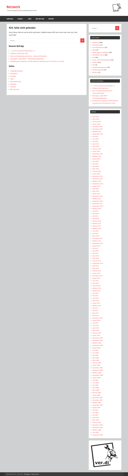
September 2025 (97, 134)
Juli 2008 (95, 380)
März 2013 (95, 283)
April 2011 (95, 313)
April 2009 (95, 358)
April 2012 (95, 298)
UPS (93, 65)
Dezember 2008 (97, 368)
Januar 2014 (96, 273)
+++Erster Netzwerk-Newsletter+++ (22, 51)
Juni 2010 (95, 325)
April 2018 (95, 218)
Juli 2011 (95, 308)
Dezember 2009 (97, 338)
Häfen (94, 50)
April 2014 (95, 266)
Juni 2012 (95, 293)
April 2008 (95, 387)
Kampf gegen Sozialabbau (100, 52)
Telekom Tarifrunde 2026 (19, 53)
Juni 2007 (95, 412)
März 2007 (95, 420)
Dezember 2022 (97, 196)
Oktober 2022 (96, 198)
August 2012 (96, 290)
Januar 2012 (96, 303)
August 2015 (96, 246)
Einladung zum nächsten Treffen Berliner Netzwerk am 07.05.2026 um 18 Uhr (37, 61)
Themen (20, 19)
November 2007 (97, 400)
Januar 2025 (96, 151)
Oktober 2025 (96, 131)
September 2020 (97, 206)
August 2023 (96, 186)
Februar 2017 (96, 226)
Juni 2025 (95, 139)
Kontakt (51, 19)
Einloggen (27, 474)
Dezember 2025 (97, 126)
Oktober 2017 (96, 223)
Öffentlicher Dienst (98, 55)
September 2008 (97, 375)
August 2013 (96, 278)
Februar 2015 (96, 261)
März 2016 (95, 236)
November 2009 (97, 340)
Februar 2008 (96, 392)
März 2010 (95, 330)
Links (29, 19)
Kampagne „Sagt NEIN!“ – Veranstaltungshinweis (27, 59)
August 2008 (96, 377)
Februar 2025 (96, 149)
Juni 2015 (95, 251)
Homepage (10, 19)
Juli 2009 (95, 350)
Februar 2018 (96, 221)
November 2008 (97, 370)
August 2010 (96, 320)
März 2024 (95, 169)
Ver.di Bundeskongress (99, 67)
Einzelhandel (96, 45)
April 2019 (95, 213)
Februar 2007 (96, 422)
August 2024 (96, 159)
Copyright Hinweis (16, 71)
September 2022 (97, 201)
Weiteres (95, 72)
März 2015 (95, 258)
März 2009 (95, 360)
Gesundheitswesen (98, 47)
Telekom (95, 62)
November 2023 (97, 179)
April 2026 (95, 116)
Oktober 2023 (96, 181)
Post (93, 57)
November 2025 (97, 129)
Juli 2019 (95, 211)
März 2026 (95, 119)
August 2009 (96, 348)
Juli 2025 (95, 136)
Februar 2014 (96, 271)
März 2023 (95, 191)
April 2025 (95, 144)
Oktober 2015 (96, 241)
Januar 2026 (96, 124)
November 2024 (97, 154)
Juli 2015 (95, 248)
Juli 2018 (95, 216)
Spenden (13, 84)
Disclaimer (14, 73)
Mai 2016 (95, 233)
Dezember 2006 (97, 425)
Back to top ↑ (35, 474)
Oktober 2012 (96, 288)
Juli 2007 (95, 410)
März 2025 (95, 146)
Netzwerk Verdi (15, 81)
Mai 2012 (95, 295)
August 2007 (96, 407)
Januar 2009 (96, 365)
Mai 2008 (95, 385)
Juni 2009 (95, 353)
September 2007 (97, 405)
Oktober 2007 (96, 402)
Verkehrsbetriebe (97, 70)
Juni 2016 (95, 231)
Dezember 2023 (97, 176)
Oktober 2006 (96, 430)
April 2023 (95, 188)
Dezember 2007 (97, 397)
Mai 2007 (95, 415)
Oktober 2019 (96, 208)
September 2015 (97, 243)
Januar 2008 (96, 395)
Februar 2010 (96, 333)
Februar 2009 (96, 363)
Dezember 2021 (97, 203)
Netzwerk (13, 6)
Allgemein (95, 42)
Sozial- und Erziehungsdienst (101, 60)
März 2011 (95, 315)
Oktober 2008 (96, 372)
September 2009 (97, 345)
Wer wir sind (40, 19)
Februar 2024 (96, 171)
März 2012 (95, 300)
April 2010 (95, 328)
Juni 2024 (95, 161)
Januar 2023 (96, 193)
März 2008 (95, 390)
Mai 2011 (95, 310)
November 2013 (97, 276)
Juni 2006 (95, 432)
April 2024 (95, 166)
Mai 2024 (95, 164)
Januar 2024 (96, 174)
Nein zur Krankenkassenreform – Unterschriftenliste (28, 56)
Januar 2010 (96, 335)
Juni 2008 (95, 382)
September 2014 (97, 263)
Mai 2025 (95, 141)
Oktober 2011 (96, 305)
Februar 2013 (96, 285)
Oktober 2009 (96, 343)
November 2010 (97, 318)
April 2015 (95, 256)
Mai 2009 (95, 355)
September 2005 (97, 435)
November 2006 (97, 427)
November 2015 (97, 238)
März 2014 (95, 268)
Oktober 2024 (96, 156)
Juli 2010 (95, 323)
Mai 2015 (95, 253)
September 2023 (97, 183)
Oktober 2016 (96, 228)
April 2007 (95, 417)
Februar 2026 (96, 121)
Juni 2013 (95, 280)
